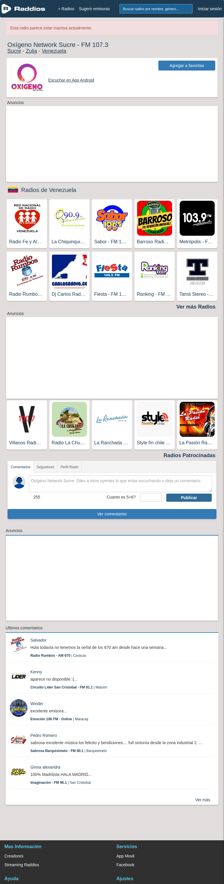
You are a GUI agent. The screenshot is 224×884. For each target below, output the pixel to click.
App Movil (125, 856)
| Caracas (58, 656)
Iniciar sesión (210, 8)
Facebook (125, 864)
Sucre (14, 51)
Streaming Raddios (21, 864)
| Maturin (68, 687)
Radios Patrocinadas (190, 455)
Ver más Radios (196, 307)
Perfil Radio (69, 467)
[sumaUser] (151, 498)
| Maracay (59, 719)
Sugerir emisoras (94, 8)
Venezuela (54, 51)
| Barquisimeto (68, 751)
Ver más (202, 799)
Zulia (31, 51)
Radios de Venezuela (48, 190)
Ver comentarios (112, 514)
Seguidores (46, 467)
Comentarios (20, 467)
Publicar (189, 497)
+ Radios (66, 8)
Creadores (13, 856)
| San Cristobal (60, 783)
